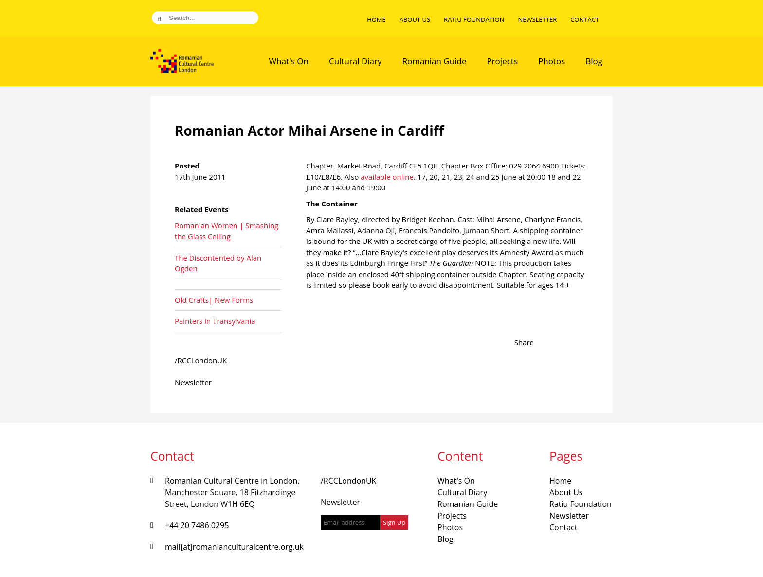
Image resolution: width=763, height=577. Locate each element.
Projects (502, 61)
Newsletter (537, 19)
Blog (593, 61)
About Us (415, 19)
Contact (584, 19)
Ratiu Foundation (474, 19)
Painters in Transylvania (215, 321)
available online (387, 177)
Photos (551, 61)
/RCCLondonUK (201, 360)
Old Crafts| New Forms (214, 300)
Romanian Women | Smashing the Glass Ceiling (226, 231)
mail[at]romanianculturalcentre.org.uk (234, 546)
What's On (289, 61)
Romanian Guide (434, 61)
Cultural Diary (355, 61)
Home (376, 19)
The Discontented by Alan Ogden (218, 263)
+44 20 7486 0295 (197, 525)
